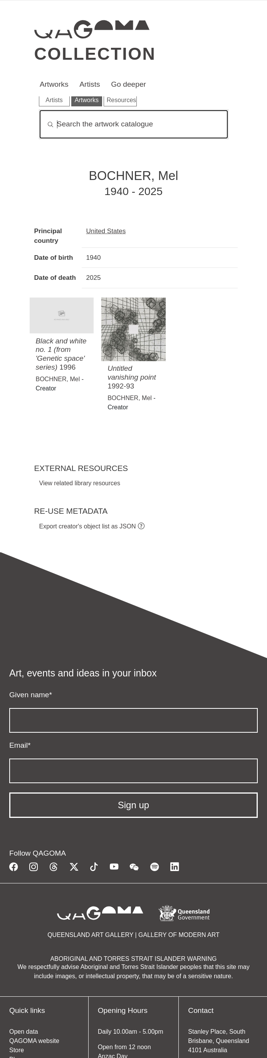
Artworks (54, 84)
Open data (23, 1031)
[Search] (133, 124)
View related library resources (79, 483)
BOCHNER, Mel (58, 379)
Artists (89, 84)
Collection (95, 53)
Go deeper (128, 84)
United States (106, 231)
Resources (121, 100)
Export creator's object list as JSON (87, 526)
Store (16, 1050)
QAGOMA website (34, 1041)
